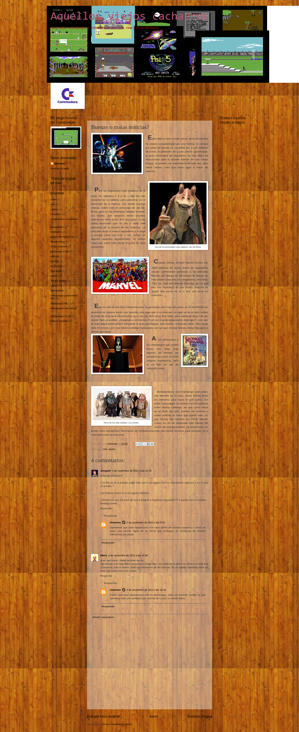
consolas (55, 214)
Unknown (115, 522)
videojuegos (57, 290)
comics (54, 209)
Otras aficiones (59, 246)
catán (54, 199)
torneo (54, 275)
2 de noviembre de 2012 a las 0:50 (146, 522)
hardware (56, 231)
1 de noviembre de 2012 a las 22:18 (132, 470)
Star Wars (56, 271)
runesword (56, 266)
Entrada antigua (199, 716)
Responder (106, 508)
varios (112, 449)
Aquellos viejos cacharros (130, 17)
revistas (55, 261)
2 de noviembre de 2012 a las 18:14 (146, 589)
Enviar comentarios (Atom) (117, 724)
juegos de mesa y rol (62, 236)
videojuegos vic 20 (61, 316)
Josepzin (105, 470)
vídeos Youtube (59, 321)
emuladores (57, 227)
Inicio (154, 716)
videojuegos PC (59, 303)
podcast (55, 256)
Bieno (103, 555)
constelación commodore (64, 219)
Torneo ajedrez (59, 280)
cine (105, 449)
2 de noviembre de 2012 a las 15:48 (128, 555)
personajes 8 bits (60, 251)
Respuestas (110, 515)
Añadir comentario (103, 617)
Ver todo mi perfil (60, 168)
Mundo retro (57, 241)
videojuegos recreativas (64, 308)
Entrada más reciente (103, 716)
